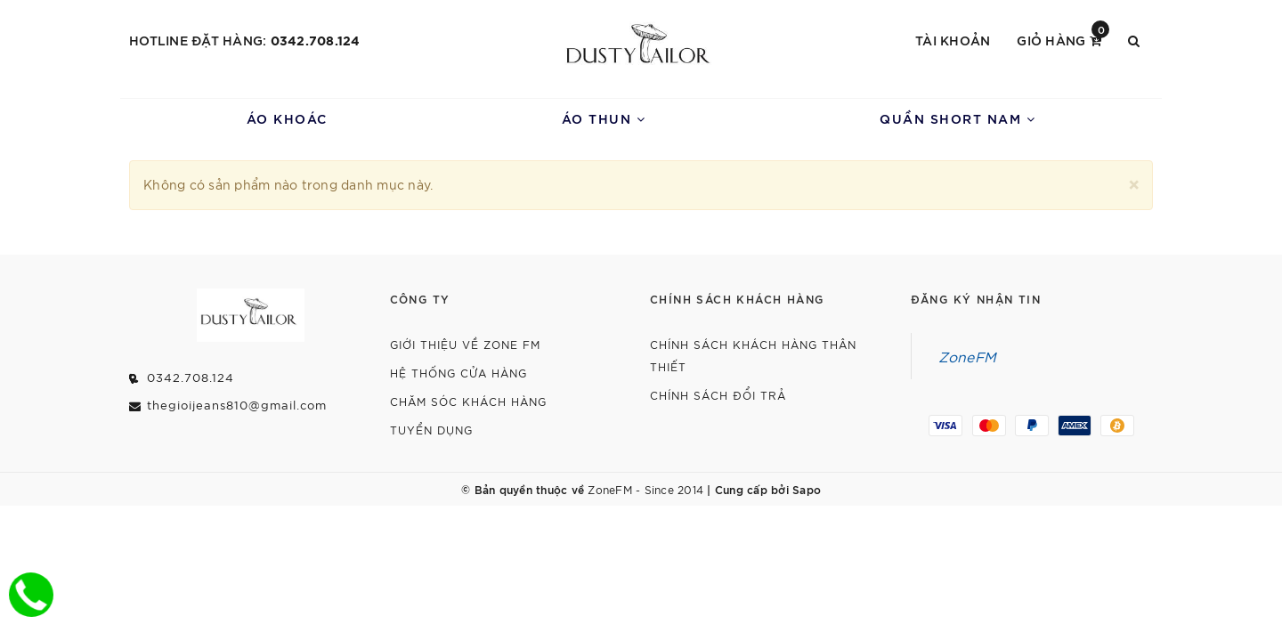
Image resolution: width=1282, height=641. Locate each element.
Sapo (806, 489)
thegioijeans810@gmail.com (237, 404)
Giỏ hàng (1063, 38)
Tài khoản (952, 39)
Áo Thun (604, 118)
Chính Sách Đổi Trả (718, 395)
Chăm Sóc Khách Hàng (468, 401)
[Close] (1134, 182)
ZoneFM (967, 356)
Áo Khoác (287, 118)
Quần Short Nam (957, 118)
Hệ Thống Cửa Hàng (458, 372)
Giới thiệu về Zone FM (465, 344)
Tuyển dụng (431, 429)
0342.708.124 (316, 39)
